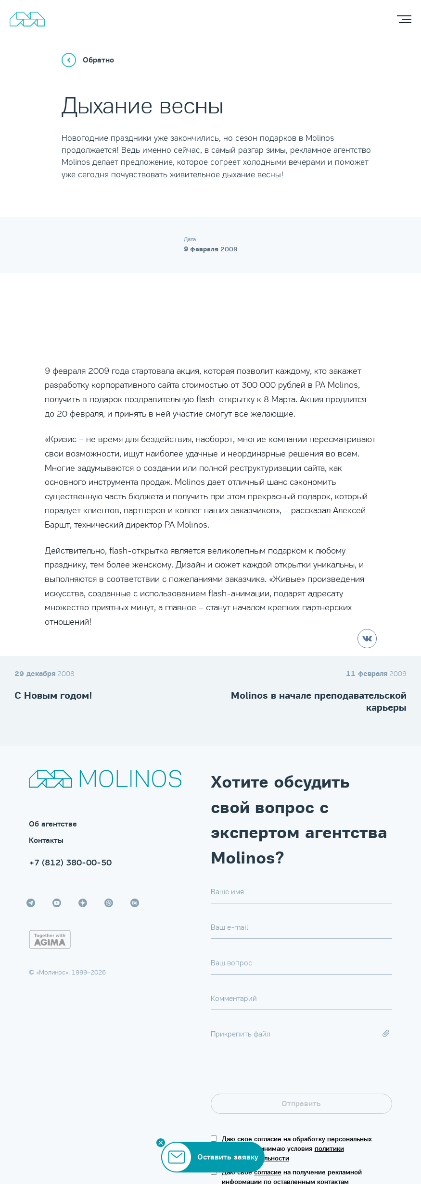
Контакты (46, 840)
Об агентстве (53, 824)
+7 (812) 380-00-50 (70, 862)
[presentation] (284, 1075)
